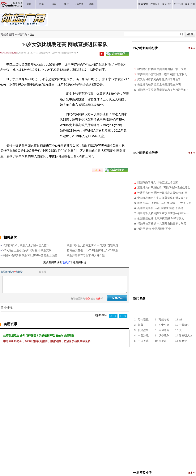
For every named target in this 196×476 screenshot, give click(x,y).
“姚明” (66, 262)
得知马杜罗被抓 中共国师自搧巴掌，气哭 (161, 69)
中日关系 (143, 340)
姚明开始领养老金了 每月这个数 (86, 255)
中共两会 (184, 324)
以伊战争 (164, 335)
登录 (187, 4)
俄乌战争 (143, 330)
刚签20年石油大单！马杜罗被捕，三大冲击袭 (164, 203)
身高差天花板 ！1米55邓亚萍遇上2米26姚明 (92, 250)
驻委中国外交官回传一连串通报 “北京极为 (162, 74)
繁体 (146, 4)
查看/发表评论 (69, 52)
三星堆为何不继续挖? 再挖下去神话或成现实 (163, 187)
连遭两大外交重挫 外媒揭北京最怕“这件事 (162, 192)
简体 (140, 4)
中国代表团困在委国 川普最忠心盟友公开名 (163, 197)
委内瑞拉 (143, 319)
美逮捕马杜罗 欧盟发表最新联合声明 (159, 84)
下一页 (123, 316)
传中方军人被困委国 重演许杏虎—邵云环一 (163, 213)
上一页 (113, 316)
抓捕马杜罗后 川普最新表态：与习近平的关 (163, 89)
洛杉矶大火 (185, 335)
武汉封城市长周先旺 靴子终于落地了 (159, 79)
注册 (192, 4)
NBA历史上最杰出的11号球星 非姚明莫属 (27, 250)
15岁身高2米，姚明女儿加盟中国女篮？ (25, 245)
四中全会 (164, 324)
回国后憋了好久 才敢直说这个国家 (157, 182)
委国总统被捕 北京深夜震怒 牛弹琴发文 (160, 218)
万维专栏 (164, 319)
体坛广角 (21, 34)
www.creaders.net (8, 52)
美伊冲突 (164, 330)
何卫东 (163, 340)
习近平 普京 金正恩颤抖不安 (154, 228)
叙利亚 (183, 340)
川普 (140, 324)
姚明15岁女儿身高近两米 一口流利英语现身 (92, 245)
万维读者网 (7, 34)
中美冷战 (143, 335)
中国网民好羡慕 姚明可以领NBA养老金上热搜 (29, 255)
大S (181, 330)
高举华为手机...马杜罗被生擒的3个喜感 (160, 208)
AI (180, 319)
